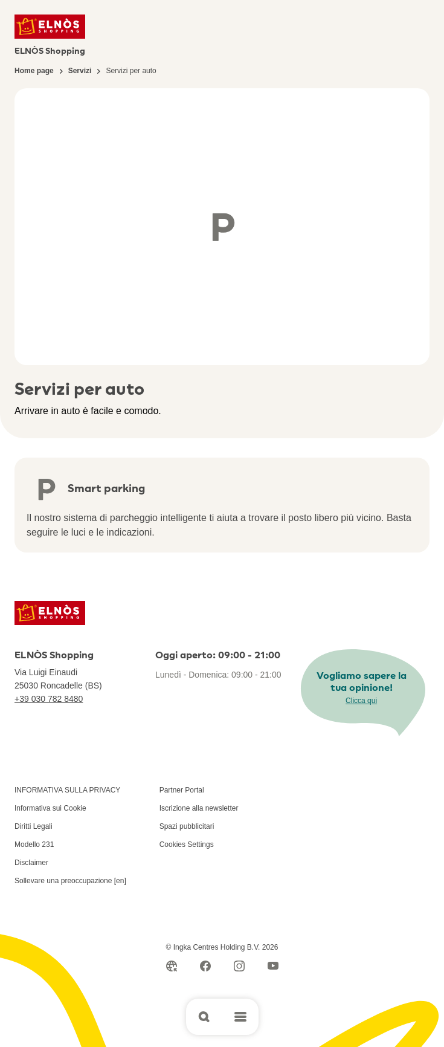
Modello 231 (34, 844)
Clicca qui (361, 700)
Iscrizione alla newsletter (199, 808)
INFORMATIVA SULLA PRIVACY (67, 790)
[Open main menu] (240, 1017)
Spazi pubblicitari (186, 826)
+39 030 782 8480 (48, 699)
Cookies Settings (186, 844)
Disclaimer (31, 862)
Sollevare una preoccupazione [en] (70, 881)
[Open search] (204, 1017)
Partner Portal (181, 790)
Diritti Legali (33, 826)
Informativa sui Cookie (50, 808)
